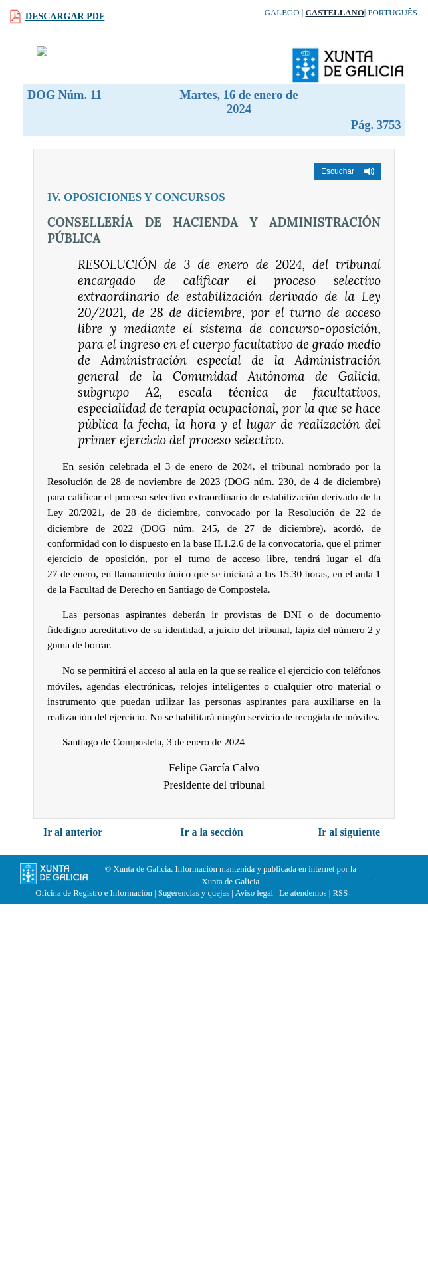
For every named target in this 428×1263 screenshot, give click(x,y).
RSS (340, 893)
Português (392, 12)
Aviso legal (254, 893)
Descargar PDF (64, 16)
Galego (282, 12)
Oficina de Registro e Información (93, 893)
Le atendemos (302, 893)
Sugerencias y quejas (193, 893)
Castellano (334, 12)
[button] (347, 171)
